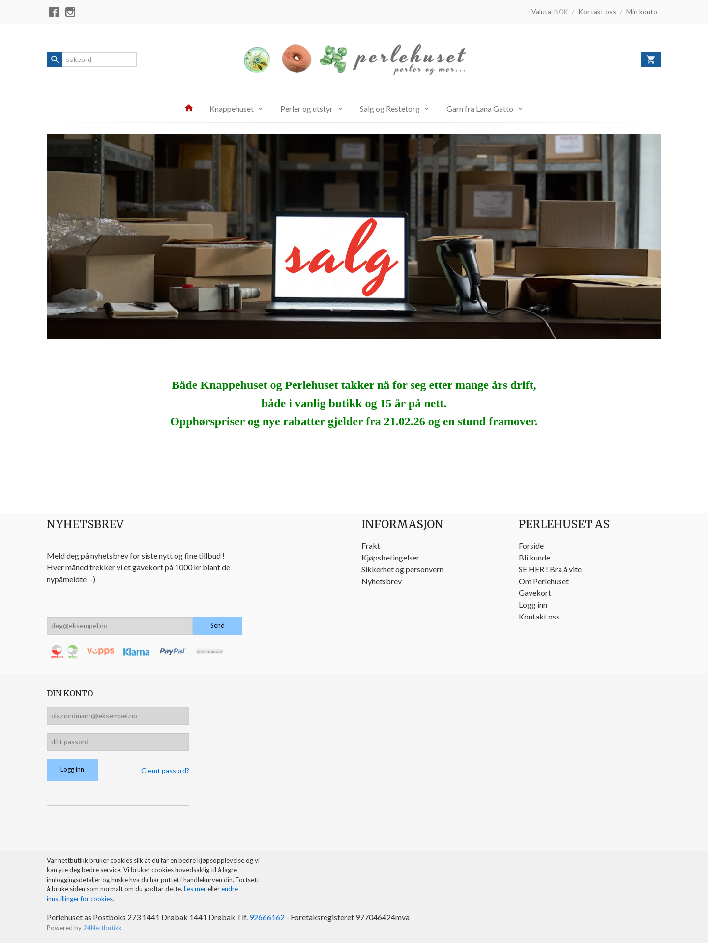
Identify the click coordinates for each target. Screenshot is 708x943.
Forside (531, 545)
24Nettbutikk (102, 928)
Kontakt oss (539, 616)
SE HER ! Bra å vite (550, 569)
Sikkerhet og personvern (402, 569)
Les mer (195, 889)
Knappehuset (231, 108)
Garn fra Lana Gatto (479, 108)
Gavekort (535, 592)
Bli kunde (534, 557)
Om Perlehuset (544, 581)
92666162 (267, 917)
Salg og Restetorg (390, 108)
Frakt (370, 545)
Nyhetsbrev (381, 581)
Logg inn (533, 604)
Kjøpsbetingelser (390, 557)
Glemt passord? (165, 770)
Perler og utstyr (306, 108)
